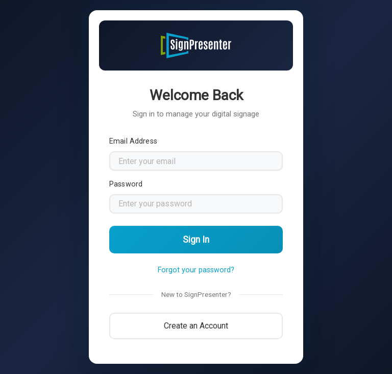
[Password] (196, 204)
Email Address (133, 141)
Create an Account (196, 326)
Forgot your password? (196, 270)
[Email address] (196, 161)
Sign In (196, 240)
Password (125, 184)
